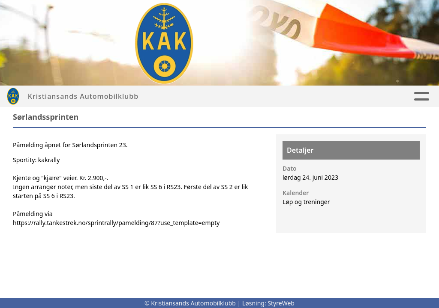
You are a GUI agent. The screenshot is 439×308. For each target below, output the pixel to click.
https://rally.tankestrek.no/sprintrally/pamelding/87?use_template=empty (116, 223)
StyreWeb (281, 303)
